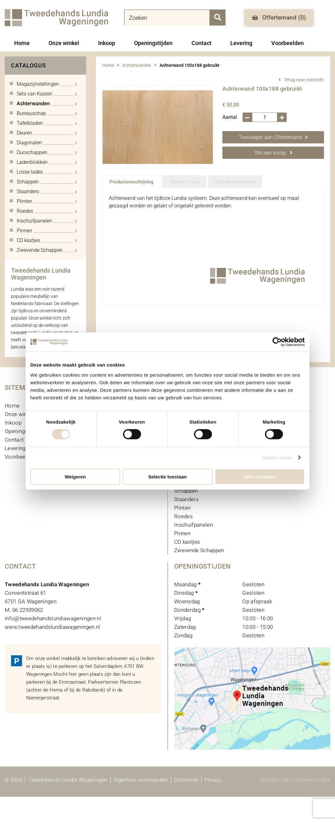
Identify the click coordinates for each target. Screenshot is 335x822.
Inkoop (106, 43)
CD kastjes (187, 542)
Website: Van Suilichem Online (295, 780)
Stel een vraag (273, 153)
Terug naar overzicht (304, 79)
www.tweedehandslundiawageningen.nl (52, 627)
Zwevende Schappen (199, 550)
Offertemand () (279, 17)
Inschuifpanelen (193, 525)
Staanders (186, 499)
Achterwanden (136, 65)
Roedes (183, 516)
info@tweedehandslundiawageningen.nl (53, 618)
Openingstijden (153, 43)
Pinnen (182, 533)
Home (22, 43)
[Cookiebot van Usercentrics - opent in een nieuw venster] (277, 342)
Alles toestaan (260, 476)
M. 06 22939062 (24, 610)
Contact (201, 43)
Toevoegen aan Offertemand (273, 137)
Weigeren (75, 476)
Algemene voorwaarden (141, 780)
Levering (241, 43)
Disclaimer (186, 780)
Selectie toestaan (167, 476)
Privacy (212, 780)
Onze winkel (64, 43)
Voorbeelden (287, 43)
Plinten (182, 508)
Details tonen (277, 457)
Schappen (186, 491)
